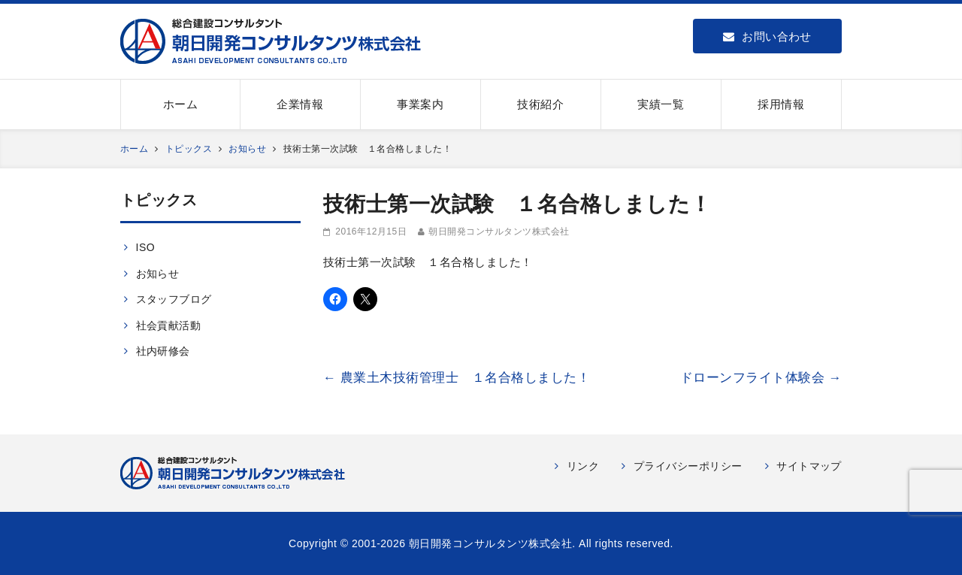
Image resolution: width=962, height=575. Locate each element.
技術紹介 (540, 104)
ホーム (180, 104)
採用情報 (781, 104)
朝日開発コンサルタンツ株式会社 (498, 231)
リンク (583, 466)
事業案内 (420, 104)
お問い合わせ (767, 36)
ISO (146, 247)
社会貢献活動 (168, 325)
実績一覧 (660, 104)
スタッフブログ (174, 299)
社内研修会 (163, 351)
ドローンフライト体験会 (761, 378)
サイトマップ (809, 466)
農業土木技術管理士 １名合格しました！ (456, 378)
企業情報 (300, 104)
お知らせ (158, 274)
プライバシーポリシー (688, 466)
